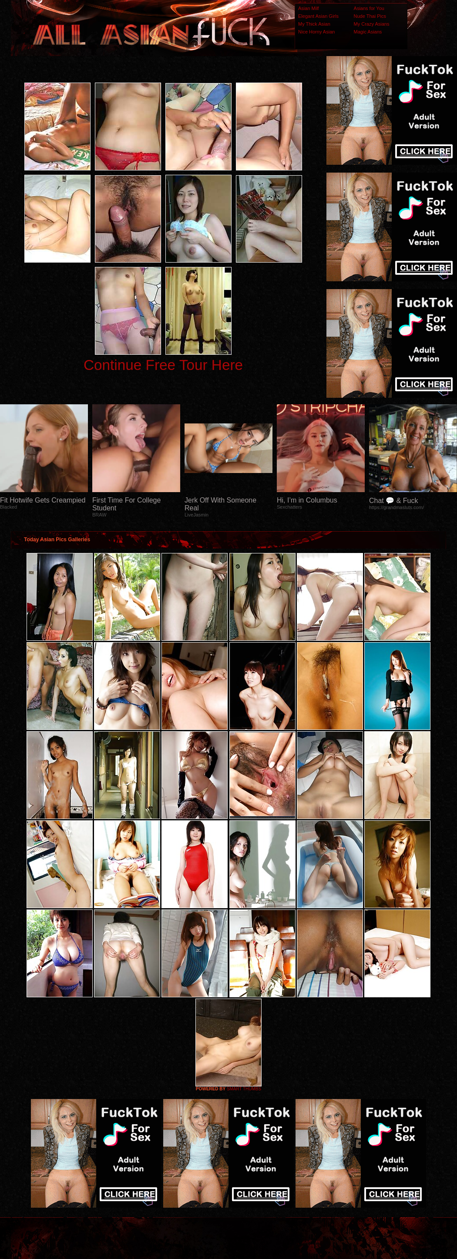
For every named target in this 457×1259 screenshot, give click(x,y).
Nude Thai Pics (370, 16)
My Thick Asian (314, 24)
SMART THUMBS (244, 1088)
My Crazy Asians (372, 24)
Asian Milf (308, 8)
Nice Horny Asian (316, 31)
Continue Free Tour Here (163, 365)
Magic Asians (368, 31)
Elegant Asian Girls (318, 16)
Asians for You (369, 8)
